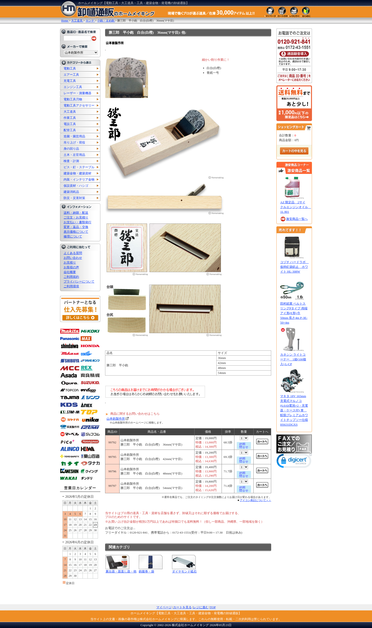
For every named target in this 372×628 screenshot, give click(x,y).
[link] (294, 461)
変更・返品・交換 (76, 227)
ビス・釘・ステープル (79, 167)
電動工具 (70, 68)
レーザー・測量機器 (77, 93)
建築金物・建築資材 (77, 173)
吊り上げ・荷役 (74, 142)
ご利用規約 (71, 277)
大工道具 (70, 111)
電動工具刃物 (73, 99)
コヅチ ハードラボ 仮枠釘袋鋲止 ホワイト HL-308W (294, 266)
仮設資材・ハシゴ (76, 185)
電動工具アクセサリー (79, 105)
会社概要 (70, 272)
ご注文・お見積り (76, 217)
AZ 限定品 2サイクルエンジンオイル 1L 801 (295, 207)
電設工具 (70, 124)
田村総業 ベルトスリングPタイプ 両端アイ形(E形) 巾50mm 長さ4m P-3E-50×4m (293, 313)
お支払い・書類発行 (77, 222)
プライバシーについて (79, 281)
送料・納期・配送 (76, 212)
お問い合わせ (73, 258)
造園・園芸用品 (74, 136)
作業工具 (70, 118)
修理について (73, 236)
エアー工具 (71, 74)
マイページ (164, 607)
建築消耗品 (71, 192)
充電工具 (70, 81)
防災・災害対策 (74, 198)
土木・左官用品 (74, 155)
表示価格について (76, 231)
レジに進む (201, 607)
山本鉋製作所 (116, 418)
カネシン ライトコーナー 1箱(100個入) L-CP (293, 359)
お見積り (70, 262)
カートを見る (182, 607)
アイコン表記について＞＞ (255, 500)
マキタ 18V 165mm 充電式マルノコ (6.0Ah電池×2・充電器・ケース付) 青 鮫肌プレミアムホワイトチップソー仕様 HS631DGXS (294, 410)
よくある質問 (73, 253)
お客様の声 (71, 267)
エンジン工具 (73, 87)
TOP (213, 607)
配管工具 (70, 130)
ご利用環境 (71, 286)
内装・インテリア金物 (79, 179)
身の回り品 (71, 148)
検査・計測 (71, 161)
